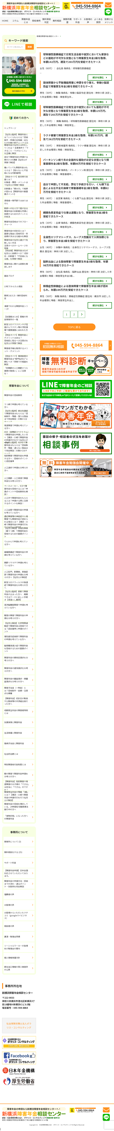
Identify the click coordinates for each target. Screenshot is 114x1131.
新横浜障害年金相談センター (48, 36)
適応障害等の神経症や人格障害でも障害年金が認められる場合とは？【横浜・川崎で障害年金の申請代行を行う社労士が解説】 (16, 522)
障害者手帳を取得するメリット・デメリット (16, 349)
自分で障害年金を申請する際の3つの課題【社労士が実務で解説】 (16, 159)
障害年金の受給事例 (13, 395)
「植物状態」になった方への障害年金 (16, 817)
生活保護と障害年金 (13, 732)
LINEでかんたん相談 (13, 286)
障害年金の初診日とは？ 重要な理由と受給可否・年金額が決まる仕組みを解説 (19, 233)
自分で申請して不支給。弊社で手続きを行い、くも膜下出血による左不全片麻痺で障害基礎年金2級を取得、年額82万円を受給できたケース (76, 188)
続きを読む (98, 77)
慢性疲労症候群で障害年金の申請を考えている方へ (16, 638)
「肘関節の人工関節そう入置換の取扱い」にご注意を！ (16, 371)
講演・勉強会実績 (12, 936)
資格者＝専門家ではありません (16, 202)
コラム (15, 20)
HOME (5, 20)
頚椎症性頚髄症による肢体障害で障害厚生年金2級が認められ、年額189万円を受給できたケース (75, 288)
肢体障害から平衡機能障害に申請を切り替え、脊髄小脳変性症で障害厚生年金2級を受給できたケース (76, 84)
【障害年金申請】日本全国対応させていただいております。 (16, 873)
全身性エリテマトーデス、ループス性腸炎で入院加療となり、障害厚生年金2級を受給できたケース (76, 239)
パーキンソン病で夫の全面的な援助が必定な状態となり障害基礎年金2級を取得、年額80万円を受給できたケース (76, 161)
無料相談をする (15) (13, 852)
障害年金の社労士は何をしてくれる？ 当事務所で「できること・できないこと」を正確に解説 (16, 149)
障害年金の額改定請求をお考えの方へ (16, 659)
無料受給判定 (46, 21)
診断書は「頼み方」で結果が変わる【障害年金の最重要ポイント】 (16, 191)
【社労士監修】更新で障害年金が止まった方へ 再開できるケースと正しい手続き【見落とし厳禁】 (16, 596)
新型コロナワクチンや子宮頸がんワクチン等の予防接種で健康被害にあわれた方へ (16, 329)
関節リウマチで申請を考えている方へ (16, 564)
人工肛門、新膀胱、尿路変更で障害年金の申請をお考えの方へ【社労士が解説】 (16, 574)
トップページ (10, 128)
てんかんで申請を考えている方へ (16, 543)
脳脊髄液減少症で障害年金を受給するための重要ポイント (16, 648)
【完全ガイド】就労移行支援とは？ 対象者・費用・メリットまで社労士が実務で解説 (19, 181)
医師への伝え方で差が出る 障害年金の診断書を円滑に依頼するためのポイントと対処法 (19, 213)
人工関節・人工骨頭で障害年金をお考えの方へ (16, 479)
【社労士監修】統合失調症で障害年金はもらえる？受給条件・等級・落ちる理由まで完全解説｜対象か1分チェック (16, 416)
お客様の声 (88, 21)
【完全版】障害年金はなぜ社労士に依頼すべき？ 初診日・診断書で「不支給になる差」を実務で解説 (16, 255)
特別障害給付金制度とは (15, 764)
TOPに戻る (74, 327)
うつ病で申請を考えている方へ (16, 405)
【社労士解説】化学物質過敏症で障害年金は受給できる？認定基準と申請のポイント (16, 627)
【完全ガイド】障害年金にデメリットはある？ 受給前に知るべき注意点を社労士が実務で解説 (19, 339)
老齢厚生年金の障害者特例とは (16, 712)
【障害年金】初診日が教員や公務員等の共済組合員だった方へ (16, 701)
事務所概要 (67, 21)
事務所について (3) (12, 841)
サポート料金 (77, 21)
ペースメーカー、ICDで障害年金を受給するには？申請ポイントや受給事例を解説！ (16, 490)
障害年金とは (26, 21)
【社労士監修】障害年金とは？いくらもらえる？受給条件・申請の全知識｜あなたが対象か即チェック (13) (16, 139)
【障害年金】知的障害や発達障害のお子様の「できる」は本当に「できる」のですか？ (16, 786)
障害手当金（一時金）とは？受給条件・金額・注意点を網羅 (16, 690)
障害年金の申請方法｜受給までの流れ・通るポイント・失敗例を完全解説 (16, 884)
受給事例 (36, 20)
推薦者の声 (9, 894)
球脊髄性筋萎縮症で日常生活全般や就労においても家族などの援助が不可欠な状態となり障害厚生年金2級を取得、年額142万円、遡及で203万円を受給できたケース (76, 58)
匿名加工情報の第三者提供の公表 (16, 968)
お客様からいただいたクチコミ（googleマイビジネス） (16, 915)
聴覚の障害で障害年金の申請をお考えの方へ (16, 617)
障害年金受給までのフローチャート (16, 223)
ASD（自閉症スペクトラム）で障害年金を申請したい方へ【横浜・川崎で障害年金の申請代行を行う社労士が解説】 (16, 437)
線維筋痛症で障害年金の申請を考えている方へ (16, 553)
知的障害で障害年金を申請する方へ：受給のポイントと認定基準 (16, 458)
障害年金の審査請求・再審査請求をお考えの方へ (16, 680)
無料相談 (57, 20)
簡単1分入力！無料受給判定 (15, 297)
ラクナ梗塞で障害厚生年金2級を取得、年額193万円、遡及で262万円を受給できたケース (75, 137)
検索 (30, 46)
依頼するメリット (109, 21)
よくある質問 (98, 21)
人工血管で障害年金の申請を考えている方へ (16, 511)
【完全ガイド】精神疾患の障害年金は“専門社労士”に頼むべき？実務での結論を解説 (16, 360)
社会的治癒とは (11, 753)
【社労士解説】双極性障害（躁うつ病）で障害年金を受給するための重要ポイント (16, 532)
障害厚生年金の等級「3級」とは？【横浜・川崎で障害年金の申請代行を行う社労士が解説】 (16, 796)
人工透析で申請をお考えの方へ (16, 469)
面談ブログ (9, 275)
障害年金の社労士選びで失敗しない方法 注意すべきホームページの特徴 (19, 244)
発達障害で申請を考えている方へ (16, 427)
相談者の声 (9, 926)
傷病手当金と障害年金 (14, 743)
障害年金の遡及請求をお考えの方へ (16, 669)
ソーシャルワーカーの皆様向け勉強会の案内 (16, 947)
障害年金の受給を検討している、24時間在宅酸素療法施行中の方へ (16, 806)
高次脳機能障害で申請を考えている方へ (16, 606)
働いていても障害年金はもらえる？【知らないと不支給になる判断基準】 (16, 170)
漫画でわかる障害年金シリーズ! (16, 307)
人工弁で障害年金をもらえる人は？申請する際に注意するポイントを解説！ (16, 500)
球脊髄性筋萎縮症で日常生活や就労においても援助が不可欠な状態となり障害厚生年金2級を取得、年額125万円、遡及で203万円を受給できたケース (76, 110)
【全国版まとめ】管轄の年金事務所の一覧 (16, 318)
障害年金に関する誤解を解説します (16, 265)
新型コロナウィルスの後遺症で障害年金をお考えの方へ (16, 585)
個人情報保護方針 (12, 957)
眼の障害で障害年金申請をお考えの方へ (16, 775)
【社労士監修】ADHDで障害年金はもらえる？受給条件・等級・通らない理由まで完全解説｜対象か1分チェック (16, 448)
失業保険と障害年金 (13, 722)
